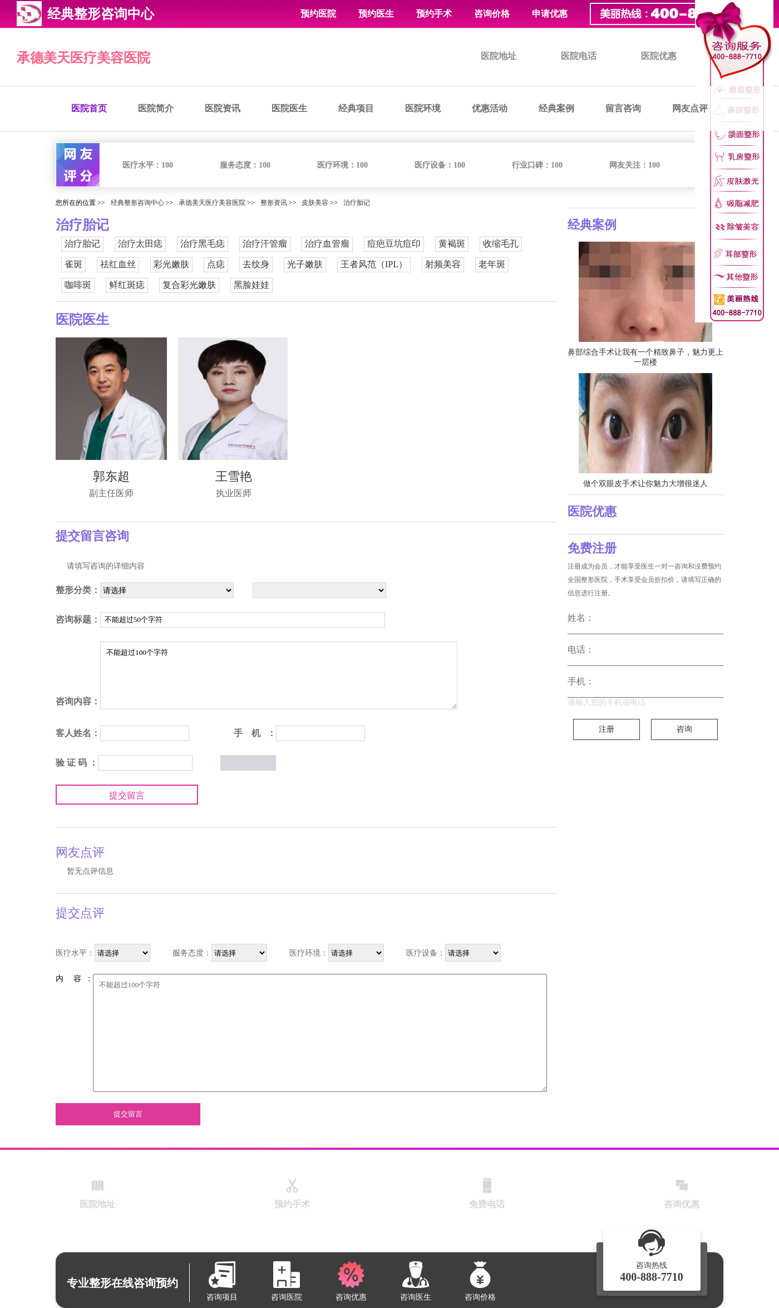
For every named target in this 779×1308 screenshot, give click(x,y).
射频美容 (443, 264)
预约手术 (434, 13)
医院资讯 (222, 108)
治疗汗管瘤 (265, 243)
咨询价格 (492, 13)
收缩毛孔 (501, 243)
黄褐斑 (451, 243)
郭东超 (111, 476)
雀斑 (73, 264)
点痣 (216, 264)
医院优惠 (659, 56)
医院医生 (289, 108)
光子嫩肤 (305, 264)
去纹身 (256, 264)
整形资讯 (273, 203)
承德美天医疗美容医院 (83, 58)
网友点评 (690, 108)
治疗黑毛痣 (202, 243)
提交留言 (127, 795)
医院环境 (423, 108)
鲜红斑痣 (127, 285)
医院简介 (156, 108)
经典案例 (556, 108)
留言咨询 (623, 108)
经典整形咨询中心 (137, 203)
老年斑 (492, 264)
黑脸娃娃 (251, 285)
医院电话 (578, 56)
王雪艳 (233, 476)
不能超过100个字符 (278, 675)
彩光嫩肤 (171, 264)
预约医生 (376, 13)
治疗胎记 (356, 203)
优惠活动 (489, 108)
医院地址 (498, 56)
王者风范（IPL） (374, 264)
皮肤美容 (315, 203)
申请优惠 (550, 13)
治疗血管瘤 (327, 243)
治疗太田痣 (140, 243)
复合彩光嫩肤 (189, 285)
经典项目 (356, 108)
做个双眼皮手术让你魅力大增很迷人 (645, 483)
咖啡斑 (78, 285)
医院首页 (89, 108)
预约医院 (318, 13)
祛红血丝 (118, 264)
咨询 (684, 729)
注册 (606, 729)
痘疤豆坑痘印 (394, 243)
